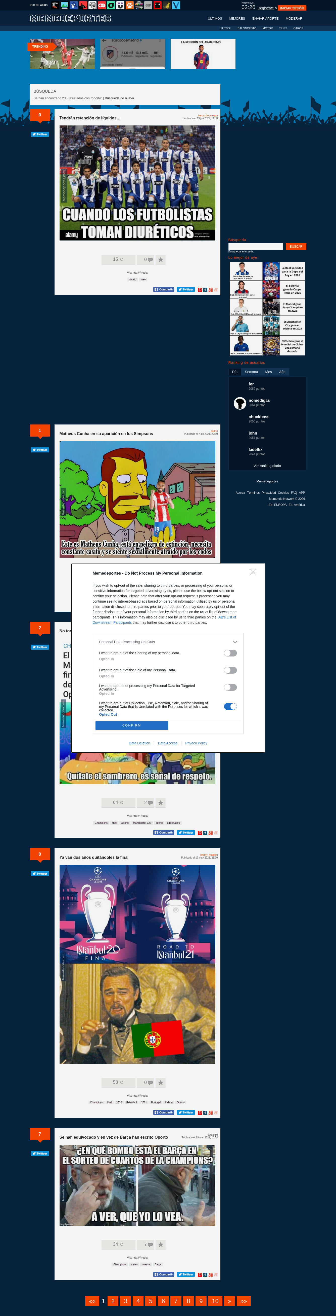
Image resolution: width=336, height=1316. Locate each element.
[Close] (255, 573)
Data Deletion (139, 743)
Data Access (167, 743)
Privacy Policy (196, 743)
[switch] (230, 653)
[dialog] (168, 658)
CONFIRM (131, 725)
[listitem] (168, 642)
